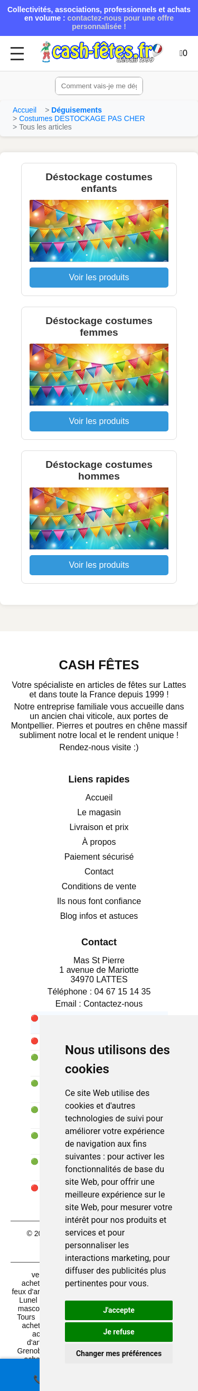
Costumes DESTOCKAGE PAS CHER (82, 118)
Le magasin (99, 812)
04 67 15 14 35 (123, 991)
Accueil (24, 110)
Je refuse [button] (118, 1332)
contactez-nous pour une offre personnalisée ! (121, 22)
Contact (99, 871)
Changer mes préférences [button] (119, 1353)
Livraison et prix (98, 827)
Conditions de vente (99, 886)
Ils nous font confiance (99, 901)
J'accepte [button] (119, 1310)
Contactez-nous (113, 1003)
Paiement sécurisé (99, 856)
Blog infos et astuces (99, 915)
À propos (99, 841)
